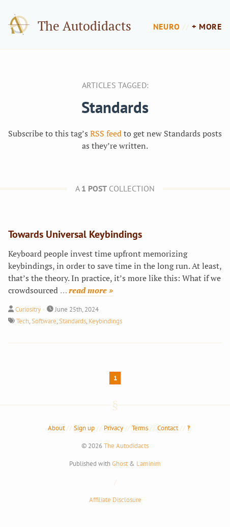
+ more (207, 26)
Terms (140, 428)
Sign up (84, 428)
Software (44, 321)
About (56, 428)
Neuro (166, 26)
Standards (72, 321)
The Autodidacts (84, 25)
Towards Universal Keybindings (75, 234)
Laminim (148, 463)
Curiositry (28, 309)
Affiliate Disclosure (115, 499)
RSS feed (106, 133)
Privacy (113, 428)
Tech (22, 321)
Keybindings (105, 321)
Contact (167, 428)
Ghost (120, 463)
